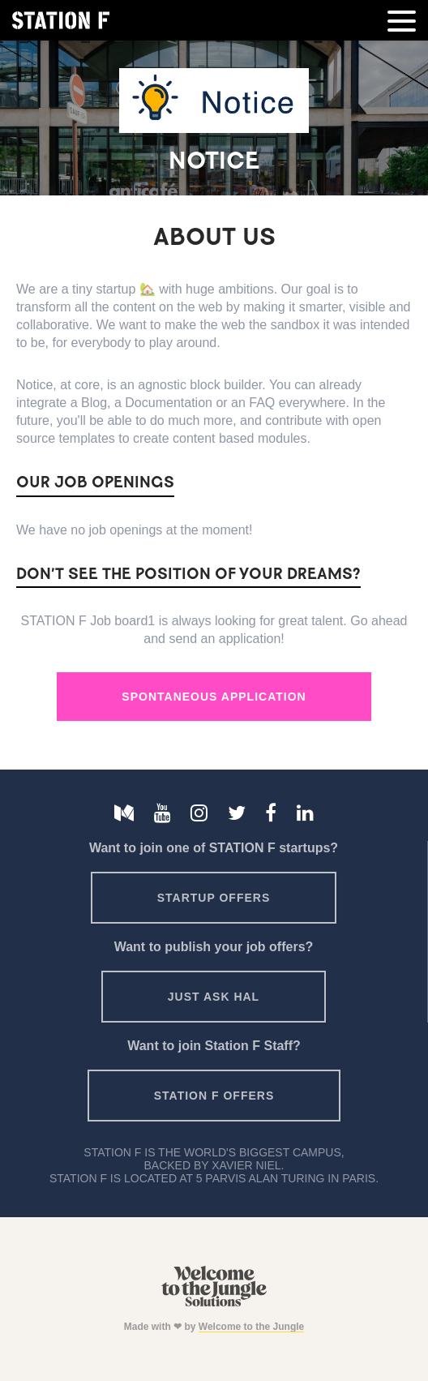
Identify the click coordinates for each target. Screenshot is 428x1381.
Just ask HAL (213, 996)
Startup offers (214, 897)
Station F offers (214, 1095)
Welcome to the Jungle (251, 1326)
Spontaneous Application (214, 696)
